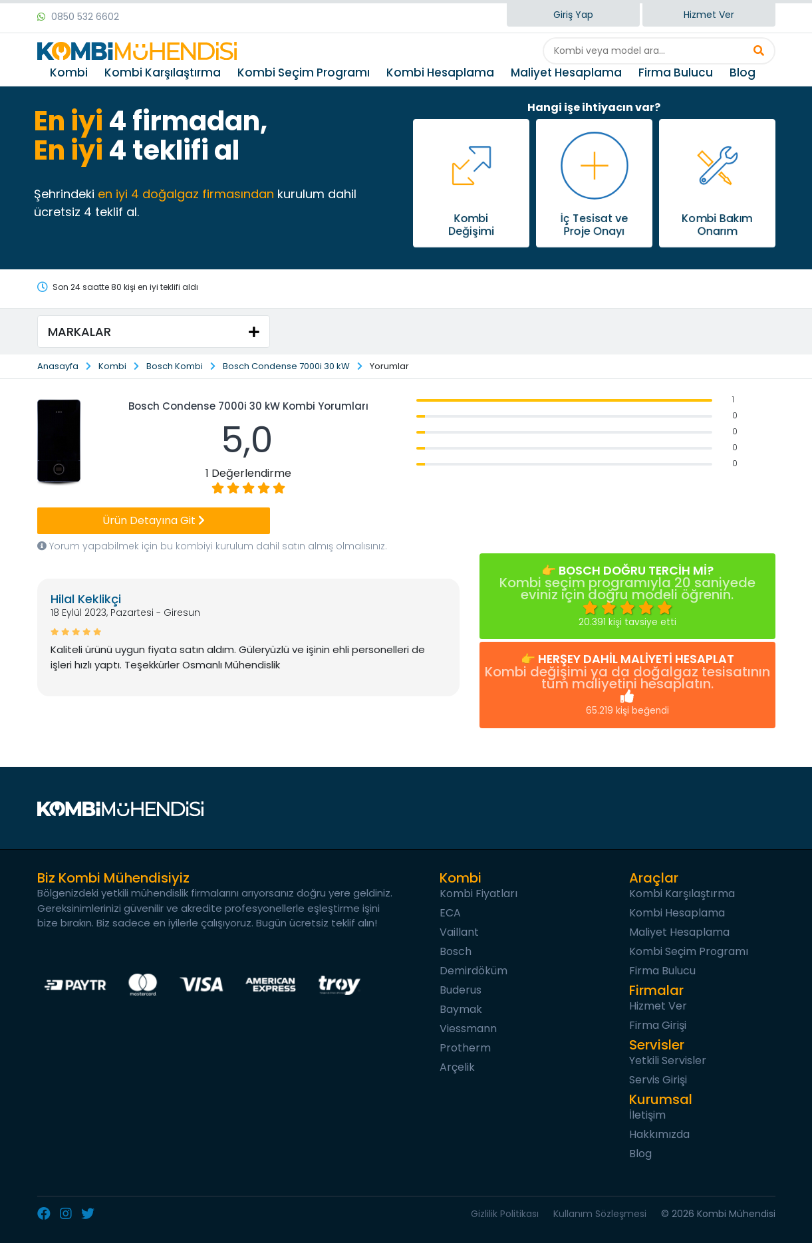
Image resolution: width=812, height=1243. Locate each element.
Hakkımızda (659, 1134)
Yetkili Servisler (667, 1060)
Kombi (69, 72)
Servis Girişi (658, 1079)
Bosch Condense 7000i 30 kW (286, 366)
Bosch (456, 951)
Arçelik (457, 1067)
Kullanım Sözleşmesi (599, 1213)
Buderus (460, 990)
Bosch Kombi (174, 366)
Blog (742, 72)
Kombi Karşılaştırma (162, 72)
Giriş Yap (573, 14)
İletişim (647, 1115)
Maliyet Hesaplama (566, 72)
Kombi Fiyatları (478, 893)
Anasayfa (57, 366)
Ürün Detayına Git (153, 520)
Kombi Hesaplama (440, 72)
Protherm (465, 1047)
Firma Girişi (657, 1025)
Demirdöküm (473, 970)
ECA (450, 912)
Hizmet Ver (709, 14)
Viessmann (468, 1028)
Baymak (461, 1009)
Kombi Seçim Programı (303, 72)
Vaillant (459, 932)
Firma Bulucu (675, 72)
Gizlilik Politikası (505, 1213)
